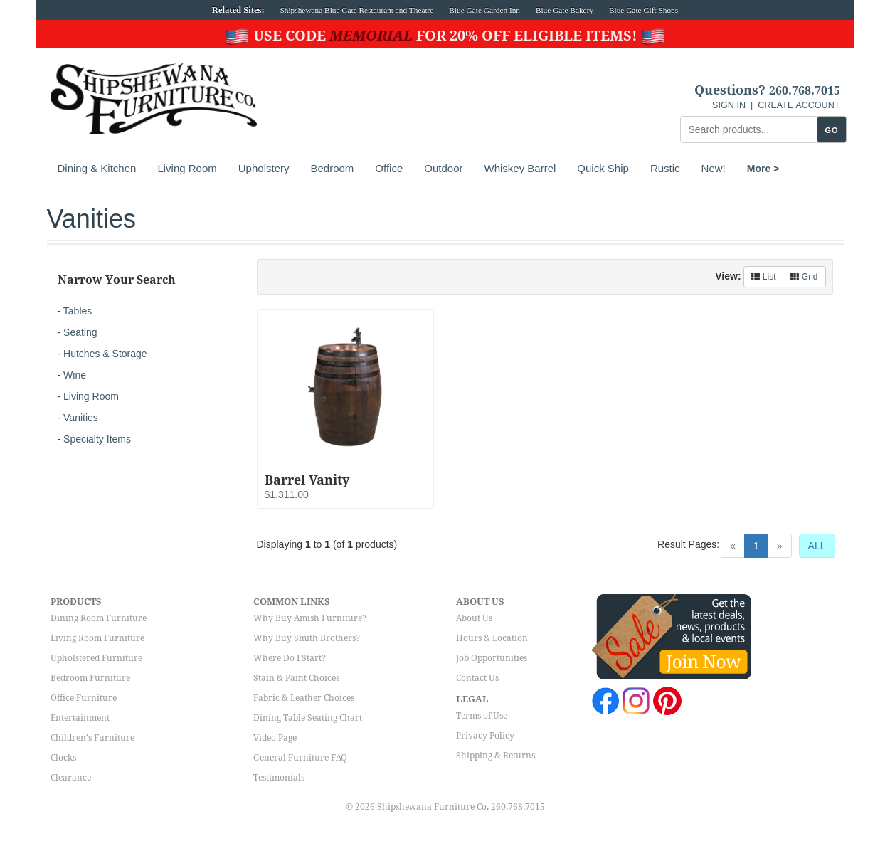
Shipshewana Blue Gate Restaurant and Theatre (357, 10)
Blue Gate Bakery (564, 10)
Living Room (186, 168)
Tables (77, 311)
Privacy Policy (485, 736)
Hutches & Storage (105, 353)
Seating (80, 332)
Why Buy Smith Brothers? (306, 638)
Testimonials (278, 778)
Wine (74, 375)
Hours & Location (492, 638)
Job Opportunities (491, 658)
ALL (817, 545)
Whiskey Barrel (520, 168)
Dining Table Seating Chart (307, 718)
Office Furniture (84, 698)
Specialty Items (97, 439)
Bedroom (332, 168)
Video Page (275, 738)
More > (763, 168)
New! (713, 168)
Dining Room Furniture (99, 618)
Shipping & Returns (495, 756)
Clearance (71, 778)
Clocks (63, 758)
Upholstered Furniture (96, 658)
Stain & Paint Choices (296, 678)
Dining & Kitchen (97, 168)
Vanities (80, 417)
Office (389, 168)
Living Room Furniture (97, 638)
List (763, 277)
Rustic (665, 168)
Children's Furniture (92, 738)
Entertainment (80, 718)
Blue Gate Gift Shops (643, 10)
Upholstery (264, 168)
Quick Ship (603, 168)
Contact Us (477, 678)
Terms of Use (481, 716)
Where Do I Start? (289, 658)
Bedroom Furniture (90, 678)
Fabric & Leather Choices (303, 698)
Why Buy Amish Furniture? (309, 618)
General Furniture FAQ (300, 758)
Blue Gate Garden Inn (484, 10)
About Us (474, 618)
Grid (803, 277)
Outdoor (443, 168)
